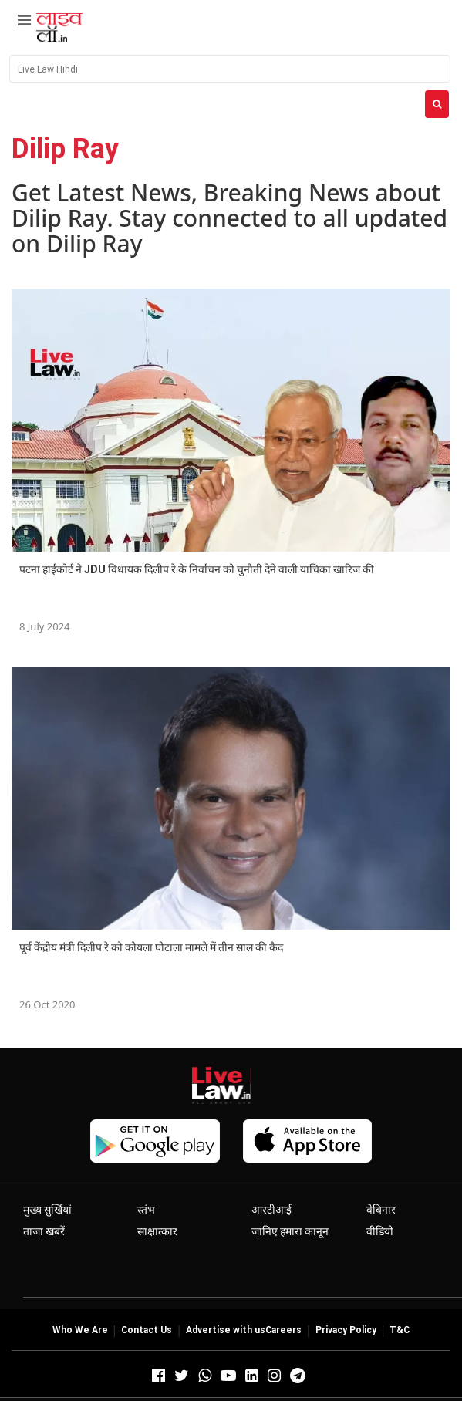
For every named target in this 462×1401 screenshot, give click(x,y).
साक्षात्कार (157, 1231)
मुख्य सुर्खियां (47, 1210)
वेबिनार (381, 1210)
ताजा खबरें (44, 1231)
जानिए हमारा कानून (290, 1231)
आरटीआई (271, 1210)
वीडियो (379, 1231)
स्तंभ (146, 1210)
